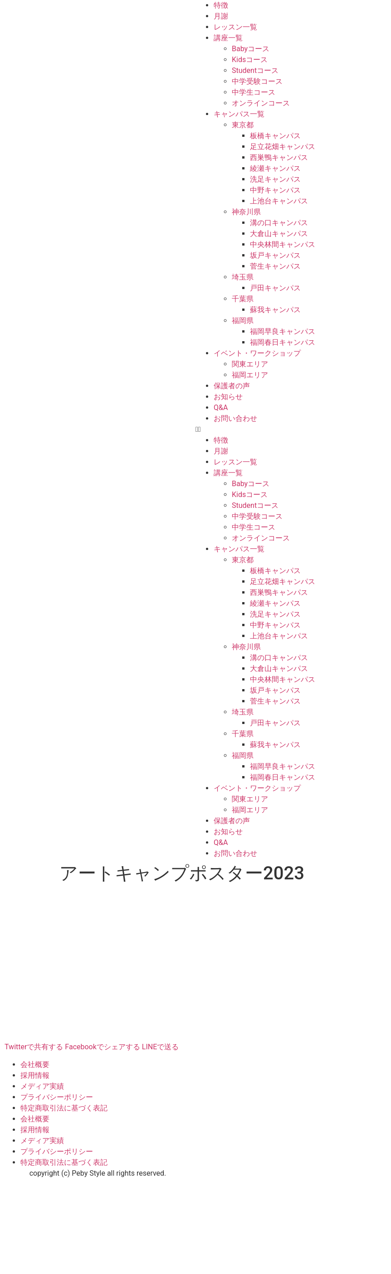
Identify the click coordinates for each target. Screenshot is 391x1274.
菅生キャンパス (275, 266)
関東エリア (250, 364)
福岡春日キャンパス (282, 342)
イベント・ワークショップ (257, 353)
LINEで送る (160, 1046)
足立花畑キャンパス (282, 146)
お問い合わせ (235, 418)
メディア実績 (42, 1086)
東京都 (243, 125)
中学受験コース (257, 81)
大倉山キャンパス (279, 233)
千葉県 (243, 298)
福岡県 (243, 320)
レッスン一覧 (235, 27)
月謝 (221, 16)
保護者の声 (232, 385)
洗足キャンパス (275, 179)
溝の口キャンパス (279, 222)
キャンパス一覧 (239, 114)
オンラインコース (261, 103)
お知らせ (228, 396)
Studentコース (255, 70)
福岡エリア (250, 375)
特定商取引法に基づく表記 (64, 1108)
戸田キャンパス (275, 288)
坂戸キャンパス (275, 255)
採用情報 (34, 1075)
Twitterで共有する (34, 1046)
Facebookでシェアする (102, 1046)
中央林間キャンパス (282, 244)
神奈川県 (246, 212)
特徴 (221, 5)
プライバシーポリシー (56, 1097)
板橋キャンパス (275, 135)
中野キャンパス (275, 190)
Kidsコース (250, 59)
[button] (293, 429)
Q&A (221, 407)
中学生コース (253, 92)
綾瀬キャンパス (275, 168)
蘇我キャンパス (275, 309)
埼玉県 (243, 277)
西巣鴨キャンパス (279, 157)
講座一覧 (228, 38)
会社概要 (34, 1064)
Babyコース (250, 48)
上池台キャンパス (279, 201)
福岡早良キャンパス (282, 331)
